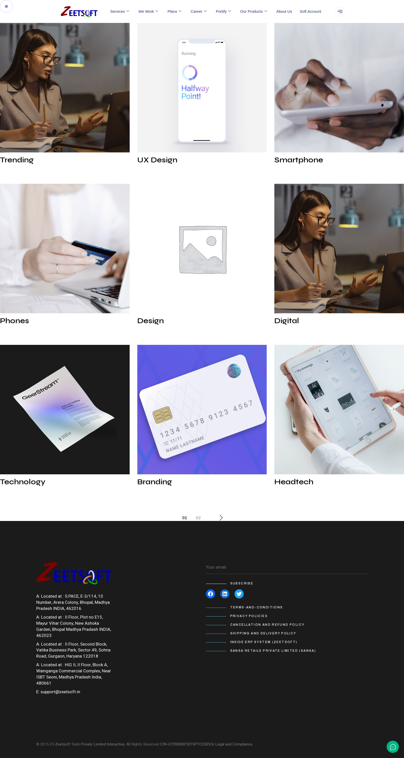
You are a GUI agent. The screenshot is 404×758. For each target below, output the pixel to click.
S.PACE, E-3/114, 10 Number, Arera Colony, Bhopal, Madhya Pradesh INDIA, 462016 (73, 602)
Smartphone (298, 159)
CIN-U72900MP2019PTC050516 (187, 744)
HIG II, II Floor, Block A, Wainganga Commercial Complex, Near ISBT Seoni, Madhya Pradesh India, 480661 (73, 674)
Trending (17, 159)
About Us (284, 11)
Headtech (293, 481)
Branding (154, 481)
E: (38, 692)
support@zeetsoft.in (60, 692)
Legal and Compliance (233, 744)
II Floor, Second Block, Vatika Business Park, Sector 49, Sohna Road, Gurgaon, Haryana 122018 (73, 650)
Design (150, 320)
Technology (22, 481)
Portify (223, 11)
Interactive (116, 744)
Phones (14, 320)
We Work (148, 11)
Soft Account (310, 11)
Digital (286, 320)
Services (119, 11)
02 (198, 518)
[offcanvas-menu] (340, 11)
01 (184, 518)
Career (199, 11)
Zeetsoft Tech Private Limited (80, 744)
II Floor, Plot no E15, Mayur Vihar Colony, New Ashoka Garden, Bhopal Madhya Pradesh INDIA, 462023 (73, 626)
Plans (174, 11)
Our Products (253, 11)
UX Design (157, 159)
